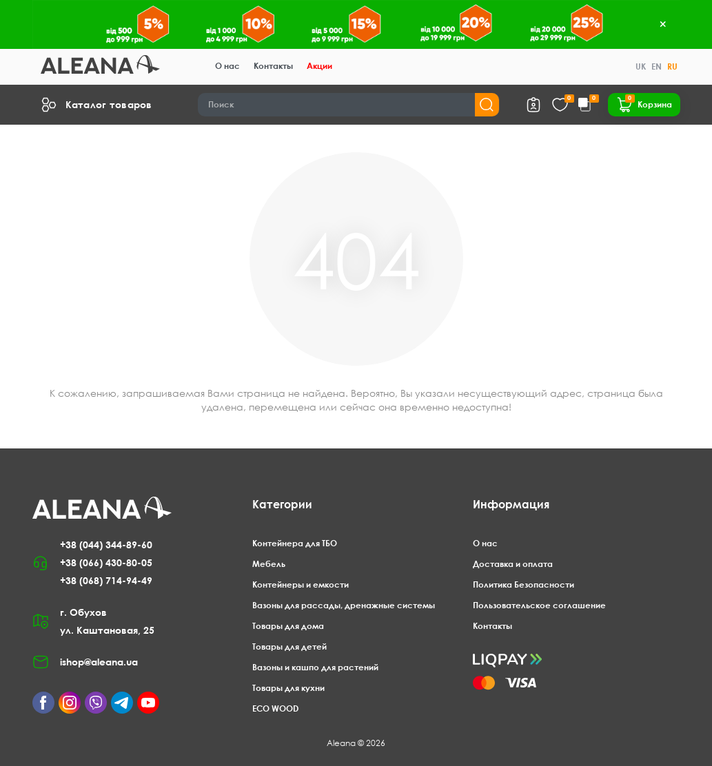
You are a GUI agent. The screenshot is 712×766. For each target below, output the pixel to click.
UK (640, 66)
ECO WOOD (275, 708)
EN (656, 66)
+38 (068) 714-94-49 (106, 580)
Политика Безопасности (523, 584)
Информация (511, 504)
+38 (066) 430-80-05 (106, 562)
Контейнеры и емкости (300, 584)
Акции (319, 66)
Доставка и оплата (513, 564)
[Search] (349, 104)
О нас (227, 66)
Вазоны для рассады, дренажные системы (343, 605)
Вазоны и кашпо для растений (315, 667)
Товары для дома (288, 626)
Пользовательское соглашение (539, 605)
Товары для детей (289, 646)
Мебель (268, 564)
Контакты (273, 66)
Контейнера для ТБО (294, 543)
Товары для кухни (288, 688)
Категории (282, 504)
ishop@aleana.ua (99, 661)
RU (672, 66)
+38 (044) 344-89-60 (106, 544)
